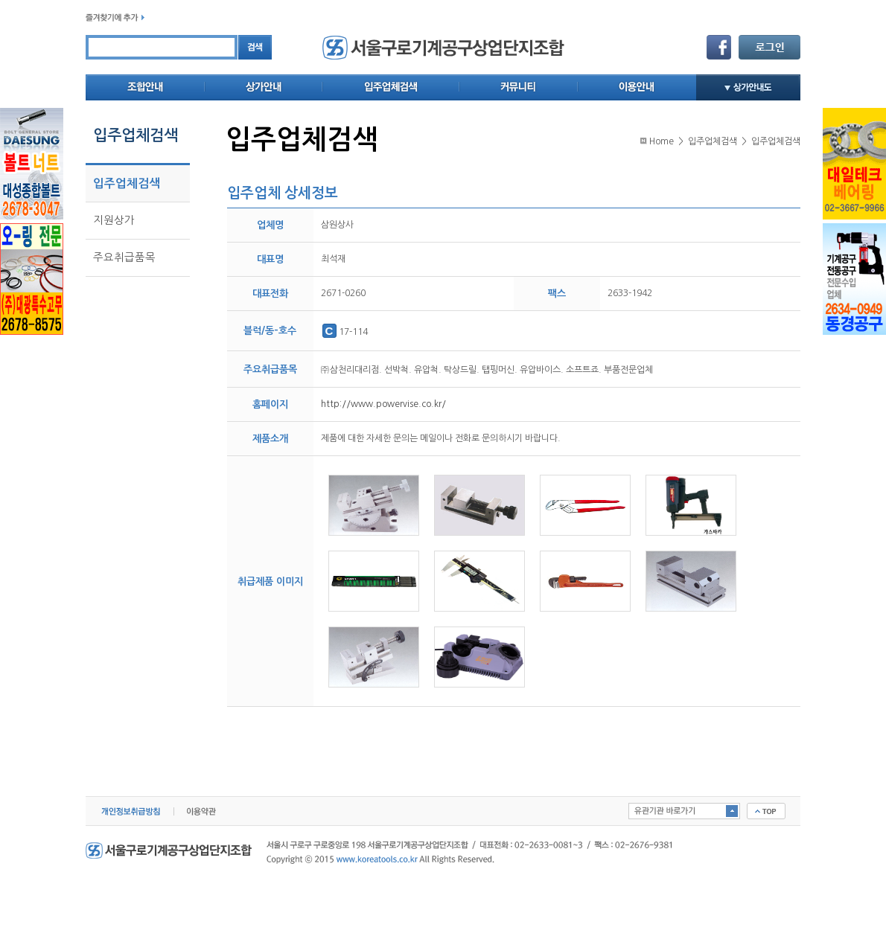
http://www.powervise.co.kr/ (383, 404)
